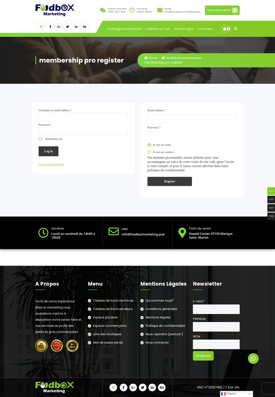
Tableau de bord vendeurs (113, 309)
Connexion (205, 29)
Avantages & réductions (124, 29)
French (228, 394)
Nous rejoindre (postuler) (164, 334)
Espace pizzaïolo (105, 317)
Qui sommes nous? (160, 300)
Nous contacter (157, 342)
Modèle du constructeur (181, 58)
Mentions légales (158, 317)
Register (169, 181)
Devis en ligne (183, 29)
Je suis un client (159, 145)
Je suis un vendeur (160, 152)
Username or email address (55, 110)
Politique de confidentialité (165, 326)
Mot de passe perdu (108, 342)
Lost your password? (51, 164)
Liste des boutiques (107, 334)
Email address (156, 110)
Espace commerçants (109, 326)
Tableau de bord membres (113, 300)
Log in (48, 151)
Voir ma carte (222, 10)
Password (45, 124)
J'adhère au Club (158, 29)
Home (150, 58)
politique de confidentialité (165, 170)
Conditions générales (161, 309)
